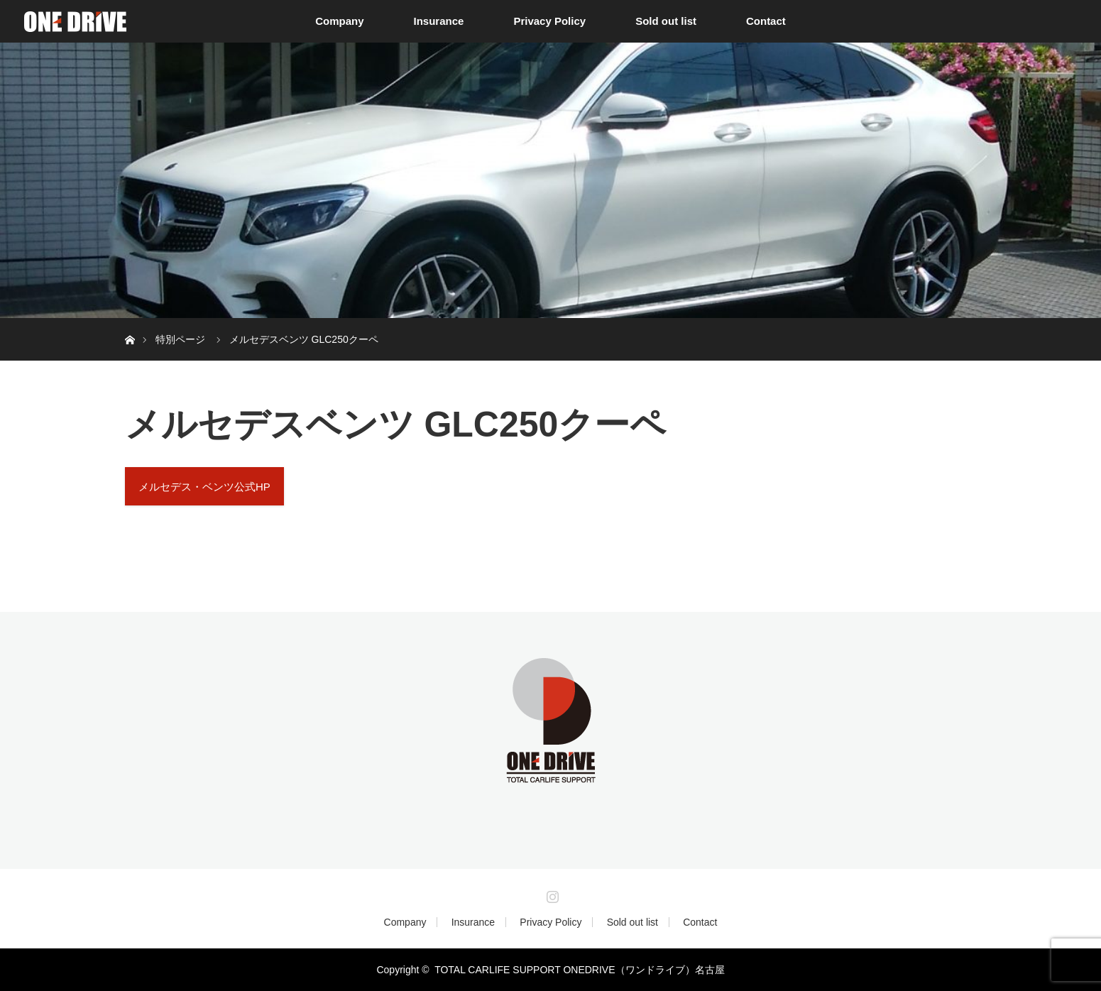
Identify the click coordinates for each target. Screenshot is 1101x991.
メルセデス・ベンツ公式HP (204, 487)
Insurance (439, 21)
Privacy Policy (549, 21)
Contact (766, 21)
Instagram (551, 893)
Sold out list (665, 21)
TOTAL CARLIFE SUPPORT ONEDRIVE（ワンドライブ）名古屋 (579, 969)
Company (339, 21)
